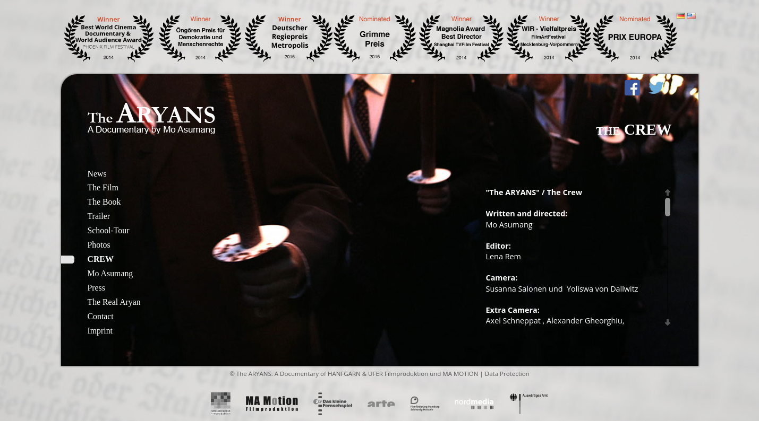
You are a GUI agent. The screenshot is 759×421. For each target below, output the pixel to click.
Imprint (100, 330)
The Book (104, 201)
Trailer (99, 216)
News (97, 173)
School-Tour (109, 230)
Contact (101, 316)
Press (96, 287)
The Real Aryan (114, 301)
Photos (99, 244)
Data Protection (507, 374)
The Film (103, 187)
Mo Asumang (110, 273)
